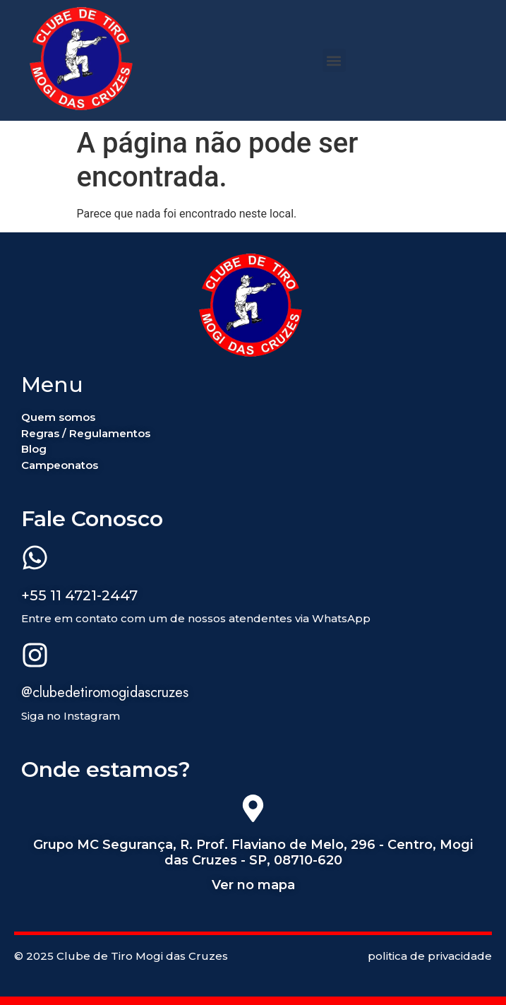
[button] (334, 60)
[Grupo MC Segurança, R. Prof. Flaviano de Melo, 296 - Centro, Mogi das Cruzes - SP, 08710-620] (253, 811)
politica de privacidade (430, 956)
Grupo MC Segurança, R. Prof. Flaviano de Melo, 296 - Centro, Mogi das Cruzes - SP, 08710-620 (253, 852)
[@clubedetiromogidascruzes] (35, 657)
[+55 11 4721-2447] (35, 560)
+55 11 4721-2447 (79, 595)
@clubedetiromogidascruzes (104, 692)
